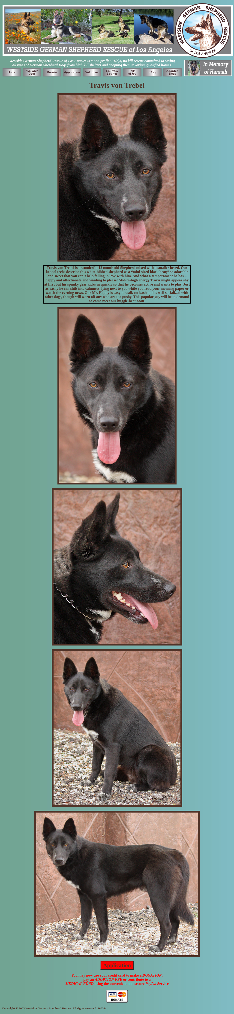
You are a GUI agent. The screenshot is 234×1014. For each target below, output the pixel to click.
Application (117, 965)
